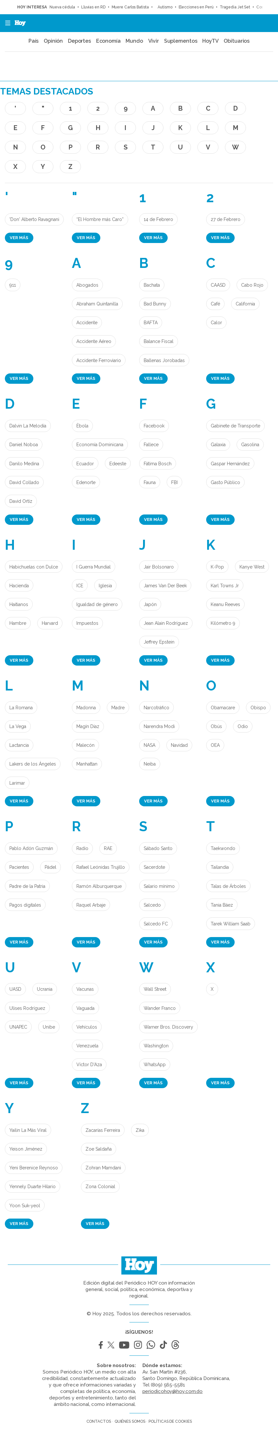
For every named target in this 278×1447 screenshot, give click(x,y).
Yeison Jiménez (25, 1149)
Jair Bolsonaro (159, 566)
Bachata (152, 285)
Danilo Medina (24, 463)
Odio (243, 726)
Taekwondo (223, 848)
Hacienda (19, 585)
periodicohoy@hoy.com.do (172, 1391)
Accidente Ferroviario (98, 360)
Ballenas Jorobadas (164, 360)
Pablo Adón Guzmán (31, 848)
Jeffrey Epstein (159, 642)
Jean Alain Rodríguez (166, 623)
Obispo (258, 707)
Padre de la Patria (27, 886)
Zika (140, 1130)
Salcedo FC (156, 923)
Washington (156, 1045)
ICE (79, 585)
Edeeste (117, 463)
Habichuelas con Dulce (33, 566)
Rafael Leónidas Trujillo (100, 867)
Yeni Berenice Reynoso (33, 1167)
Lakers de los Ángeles (32, 764)
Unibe (49, 1027)
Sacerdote (154, 867)
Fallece (151, 444)
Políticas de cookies (170, 1421)
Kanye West (251, 566)
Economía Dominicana (99, 444)
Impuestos (87, 623)
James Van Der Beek (165, 585)
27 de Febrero (225, 219)
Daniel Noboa (23, 444)
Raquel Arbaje (91, 905)
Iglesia (105, 585)
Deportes (79, 41)
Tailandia (220, 867)
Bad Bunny (155, 303)
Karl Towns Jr (225, 585)
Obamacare (223, 707)
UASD (15, 989)
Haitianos (18, 604)
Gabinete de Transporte (235, 425)
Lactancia (19, 745)
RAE (108, 848)
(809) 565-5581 (168, 1385)
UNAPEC (18, 1027)
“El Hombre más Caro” (100, 219)
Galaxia (218, 444)
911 (12, 285)
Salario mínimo (159, 886)
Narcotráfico (156, 707)
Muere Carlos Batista (130, 7)
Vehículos (86, 1027)
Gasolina (250, 444)
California (245, 303)
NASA (149, 745)
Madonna (86, 707)
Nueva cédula (62, 7)
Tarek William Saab (230, 923)
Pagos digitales (25, 905)
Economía (108, 41)
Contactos (98, 1421)
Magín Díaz (87, 726)
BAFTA (151, 322)
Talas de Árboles (228, 886)
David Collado (24, 482)
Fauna (150, 482)
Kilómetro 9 (223, 623)
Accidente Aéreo (93, 341)
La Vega (17, 726)
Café (215, 303)
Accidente (86, 322)
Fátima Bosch (158, 463)
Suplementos (180, 41)
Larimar (17, 783)
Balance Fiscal (158, 341)
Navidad (179, 745)
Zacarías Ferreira (102, 1130)
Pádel (50, 867)
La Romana (21, 707)
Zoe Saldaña (98, 1149)
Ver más (19, 237)
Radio (82, 848)
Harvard (50, 623)
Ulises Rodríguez (27, 1008)
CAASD (218, 285)
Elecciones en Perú (196, 7)
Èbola (82, 425)
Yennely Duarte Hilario (32, 1186)
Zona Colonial (100, 1186)
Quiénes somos (130, 1421)
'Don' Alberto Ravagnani (34, 219)
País (33, 41)
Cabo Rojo (252, 285)
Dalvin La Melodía (27, 425)
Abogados (87, 285)
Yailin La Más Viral (28, 1130)
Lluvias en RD (93, 7)
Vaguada (85, 1008)
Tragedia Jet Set (235, 7)
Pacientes (19, 867)
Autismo (163, 7)
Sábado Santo (158, 848)
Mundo (134, 41)
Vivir (153, 41)
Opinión (53, 41)
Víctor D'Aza (89, 1064)
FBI (174, 482)
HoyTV (210, 41)
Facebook (154, 425)
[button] (6, 23)
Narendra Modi (159, 726)
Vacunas (85, 989)
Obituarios (237, 41)
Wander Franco (160, 1008)
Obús (216, 726)
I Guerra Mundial (93, 566)
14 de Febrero (158, 219)
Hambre (17, 623)
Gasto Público (225, 482)
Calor (216, 322)
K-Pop (217, 566)
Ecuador (85, 463)
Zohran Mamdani (103, 1167)
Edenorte (85, 482)
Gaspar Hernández (230, 463)
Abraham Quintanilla (97, 303)
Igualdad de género (97, 604)
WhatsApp (155, 1064)
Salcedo (152, 905)
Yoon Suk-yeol (24, 1205)
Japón (150, 604)
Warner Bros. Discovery (168, 1027)
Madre (118, 707)
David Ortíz (20, 501)
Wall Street (155, 989)
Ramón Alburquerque (99, 886)
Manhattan (86, 764)
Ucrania (44, 989)
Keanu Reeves (225, 604)
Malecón (85, 745)
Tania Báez (222, 905)
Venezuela (87, 1045)
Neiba (150, 764)
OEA (215, 745)
